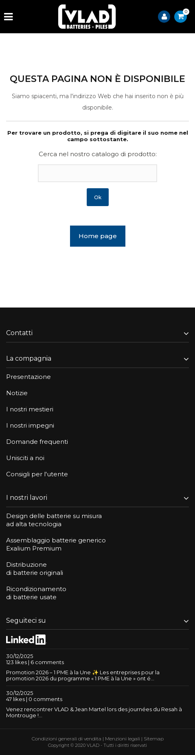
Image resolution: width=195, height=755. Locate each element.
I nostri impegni (30, 425)
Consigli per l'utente (37, 474)
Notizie (17, 393)
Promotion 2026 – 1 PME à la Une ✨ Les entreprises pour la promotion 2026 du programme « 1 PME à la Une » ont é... (83, 675)
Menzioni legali (122, 739)
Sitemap (154, 739)
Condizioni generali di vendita (66, 739)
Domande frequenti (37, 441)
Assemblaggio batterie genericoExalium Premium (56, 544)
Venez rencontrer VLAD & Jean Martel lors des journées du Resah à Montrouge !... (94, 712)
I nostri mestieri (29, 409)
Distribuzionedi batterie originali (34, 568)
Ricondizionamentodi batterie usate (36, 593)
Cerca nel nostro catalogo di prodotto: (98, 154)
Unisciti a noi (25, 458)
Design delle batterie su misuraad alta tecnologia (54, 520)
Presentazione (28, 377)
